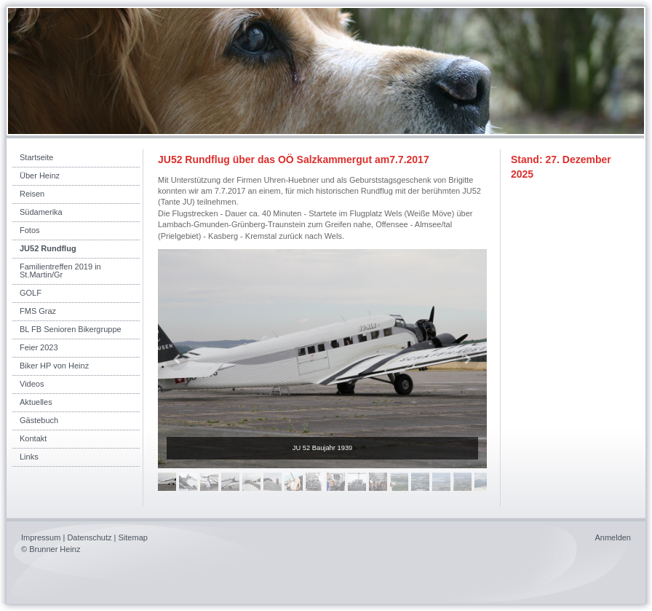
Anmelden (613, 537)
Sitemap (133, 537)
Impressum (40, 537)
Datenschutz (89, 537)
